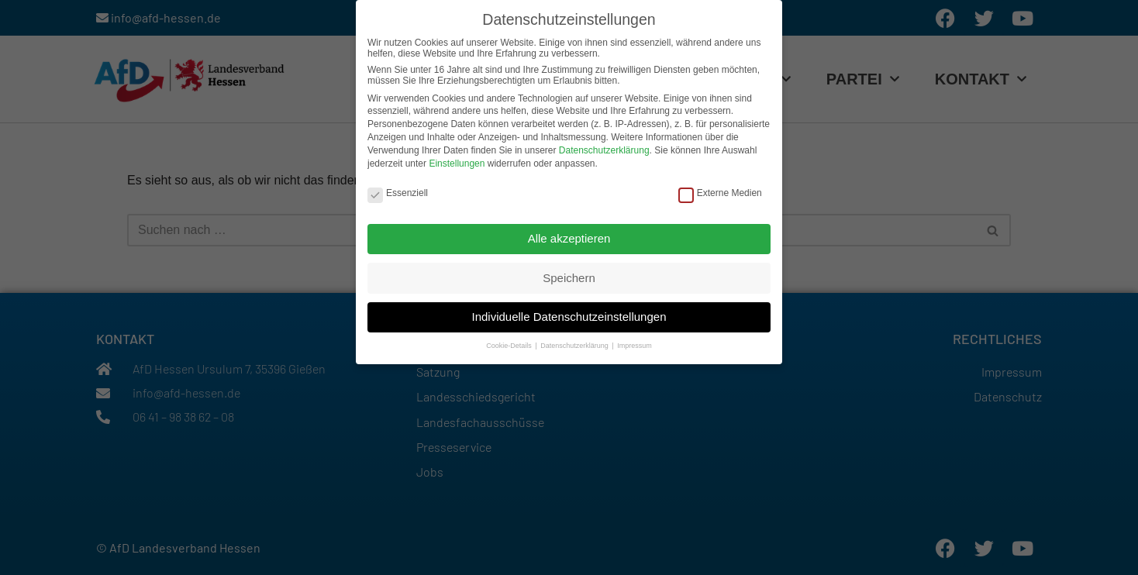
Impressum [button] (634, 343)
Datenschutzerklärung (604, 147)
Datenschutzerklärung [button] (575, 343)
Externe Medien (720, 189)
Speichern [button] (569, 274)
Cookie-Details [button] (509, 343)
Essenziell (397, 189)
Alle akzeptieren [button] (569, 235)
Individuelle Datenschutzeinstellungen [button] (568, 314)
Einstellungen (457, 160)
